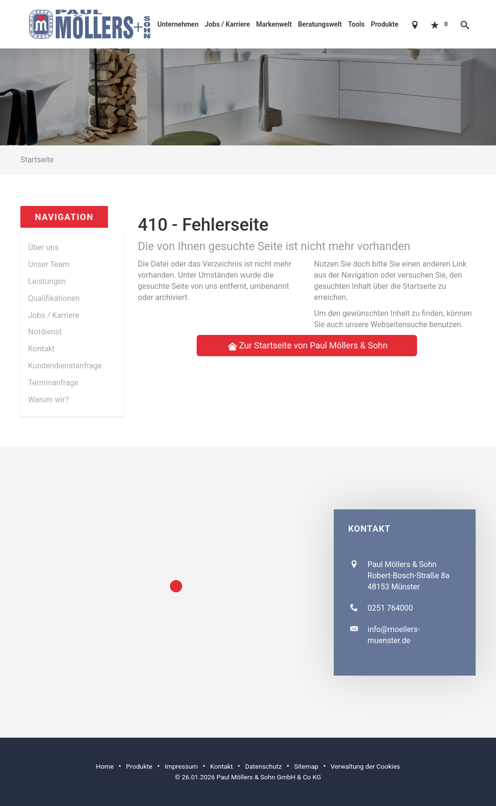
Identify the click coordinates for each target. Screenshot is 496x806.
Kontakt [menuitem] (41, 348)
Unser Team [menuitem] (48, 264)
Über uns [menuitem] (43, 247)
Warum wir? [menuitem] (48, 399)
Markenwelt (274, 24)
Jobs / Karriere (227, 24)
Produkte (384, 24)
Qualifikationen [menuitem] (53, 298)
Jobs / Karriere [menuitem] (53, 315)
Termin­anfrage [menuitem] (53, 382)
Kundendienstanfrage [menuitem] (65, 365)
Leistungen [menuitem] (47, 281)
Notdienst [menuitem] (45, 331)
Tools (356, 24)
